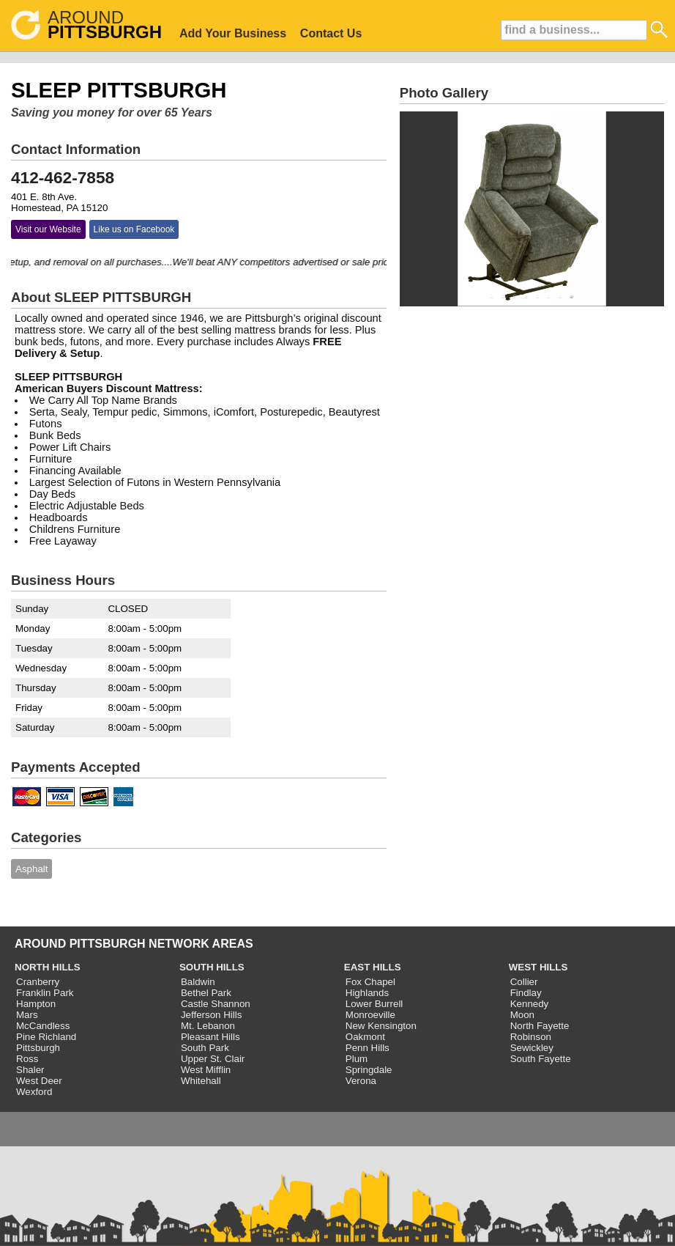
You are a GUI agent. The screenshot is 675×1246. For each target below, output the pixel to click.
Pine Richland (46, 1036)
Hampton (36, 1003)
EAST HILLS (372, 967)
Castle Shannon (215, 1003)
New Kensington (381, 1025)
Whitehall (201, 1080)
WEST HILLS (538, 967)
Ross (27, 1058)
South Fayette (540, 1058)
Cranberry (37, 981)
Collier (524, 981)
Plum (357, 1058)
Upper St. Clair (213, 1058)
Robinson (530, 1036)
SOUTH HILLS (212, 967)
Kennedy (529, 1003)
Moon (522, 1014)
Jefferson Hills (211, 1014)
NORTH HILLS (48, 967)
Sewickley (531, 1047)
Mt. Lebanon (208, 1025)
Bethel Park (206, 992)
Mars (27, 1014)
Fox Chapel (370, 981)
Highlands (367, 992)
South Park (205, 1047)
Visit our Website (48, 229)
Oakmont (365, 1036)
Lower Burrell (374, 1003)
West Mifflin (206, 1069)
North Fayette (540, 1025)
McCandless (43, 1025)
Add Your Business (232, 33)
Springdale (369, 1069)
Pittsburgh (38, 1047)
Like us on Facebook (134, 229)
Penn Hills (367, 1047)
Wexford (34, 1091)
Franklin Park (45, 992)
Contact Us (331, 33)
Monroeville (370, 1014)
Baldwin (198, 981)
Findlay (526, 992)
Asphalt (31, 868)
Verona (361, 1080)
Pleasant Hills (210, 1036)
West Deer (39, 1080)
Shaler (30, 1069)
